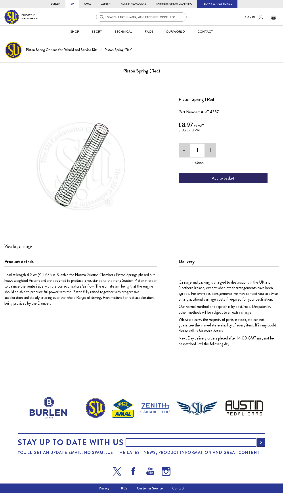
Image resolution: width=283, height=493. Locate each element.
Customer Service (150, 488)
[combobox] (141, 17)
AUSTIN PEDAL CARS (133, 4)
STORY (97, 31)
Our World (175, 31)
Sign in (250, 17)
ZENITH (106, 4)
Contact (178, 488)
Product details (19, 261)
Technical (123, 31)
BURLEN (55, 4)
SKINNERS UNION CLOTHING (174, 4)
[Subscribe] (261, 442)
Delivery (187, 261)
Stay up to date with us (70, 442)
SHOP (74, 31)
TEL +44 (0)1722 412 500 (217, 4)
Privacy (104, 488)
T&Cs (123, 488)
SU (72, 4)
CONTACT (205, 31)
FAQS (149, 31)
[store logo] (21, 17)
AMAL (87, 4)
